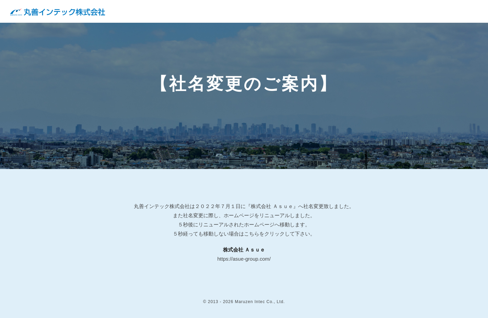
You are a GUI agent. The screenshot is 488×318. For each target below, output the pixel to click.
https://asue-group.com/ (244, 259)
